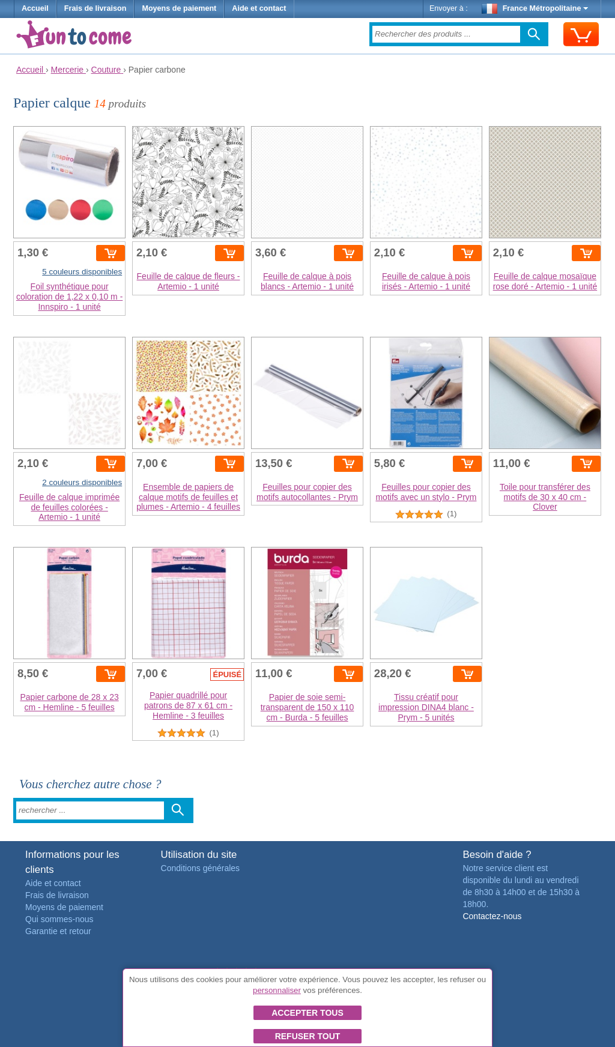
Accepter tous (307, 1013)
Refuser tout (308, 1036)
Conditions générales (200, 868)
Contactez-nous (491, 916)
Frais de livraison (95, 8)
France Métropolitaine (535, 8)
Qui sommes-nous (59, 919)
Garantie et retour (58, 931)
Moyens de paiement (179, 8)
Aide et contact (259, 8)
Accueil (35, 8)
